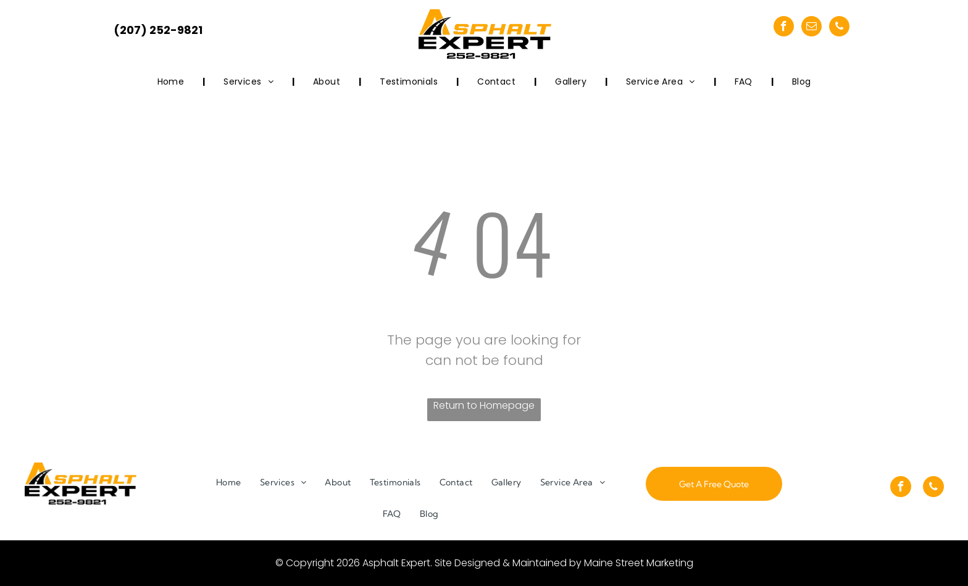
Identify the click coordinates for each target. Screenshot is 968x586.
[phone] (839, 28)
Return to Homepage (484, 405)
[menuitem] (172, 81)
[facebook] (784, 28)
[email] (811, 28)
